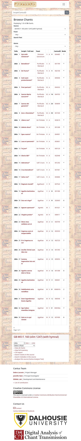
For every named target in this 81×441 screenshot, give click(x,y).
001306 (57, 191)
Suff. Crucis (40, 163)
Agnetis (40, 208)
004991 (57, 134)
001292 (57, 163)
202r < (28, 343)
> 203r (33, 343)
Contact (17, 408)
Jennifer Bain (18, 376)
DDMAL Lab (17, 379)
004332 (57, 87)
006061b (57, 289)
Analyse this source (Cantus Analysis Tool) (29, 359)
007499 (57, 317)
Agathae (41, 191)
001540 (57, 113)
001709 (57, 64)
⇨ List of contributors (20, 383)
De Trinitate (41, 120)
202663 (57, 200)
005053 (57, 259)
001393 (57, 250)
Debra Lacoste (18, 372)
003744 (57, 222)
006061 (57, 280)
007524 (57, 184)
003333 (57, 231)
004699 (57, 104)
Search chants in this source (24, 355)
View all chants (20, 348)
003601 (57, 141)
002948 (57, 156)
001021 (57, 208)
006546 (57, 299)
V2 (47, 87)
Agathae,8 (40, 184)
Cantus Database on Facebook (23, 411)
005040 (57, 78)
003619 (57, 120)
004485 (57, 54)
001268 (57, 127)
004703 (57, 94)
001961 (57, 170)
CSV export (19, 352)
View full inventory (21, 350)
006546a (57, 308)
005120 (57, 148)
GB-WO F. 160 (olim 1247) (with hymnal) (36, 336)
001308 (57, 271)
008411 (57, 215)
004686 (57, 177)
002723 (57, 240)
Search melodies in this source (25, 357)
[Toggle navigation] (64, 4)
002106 (57, 71)
